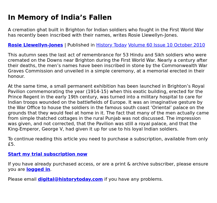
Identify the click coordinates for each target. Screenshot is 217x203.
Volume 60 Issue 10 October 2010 (166, 45)
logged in (38, 169)
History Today (111, 45)
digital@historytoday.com (70, 179)
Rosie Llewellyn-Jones (35, 45)
